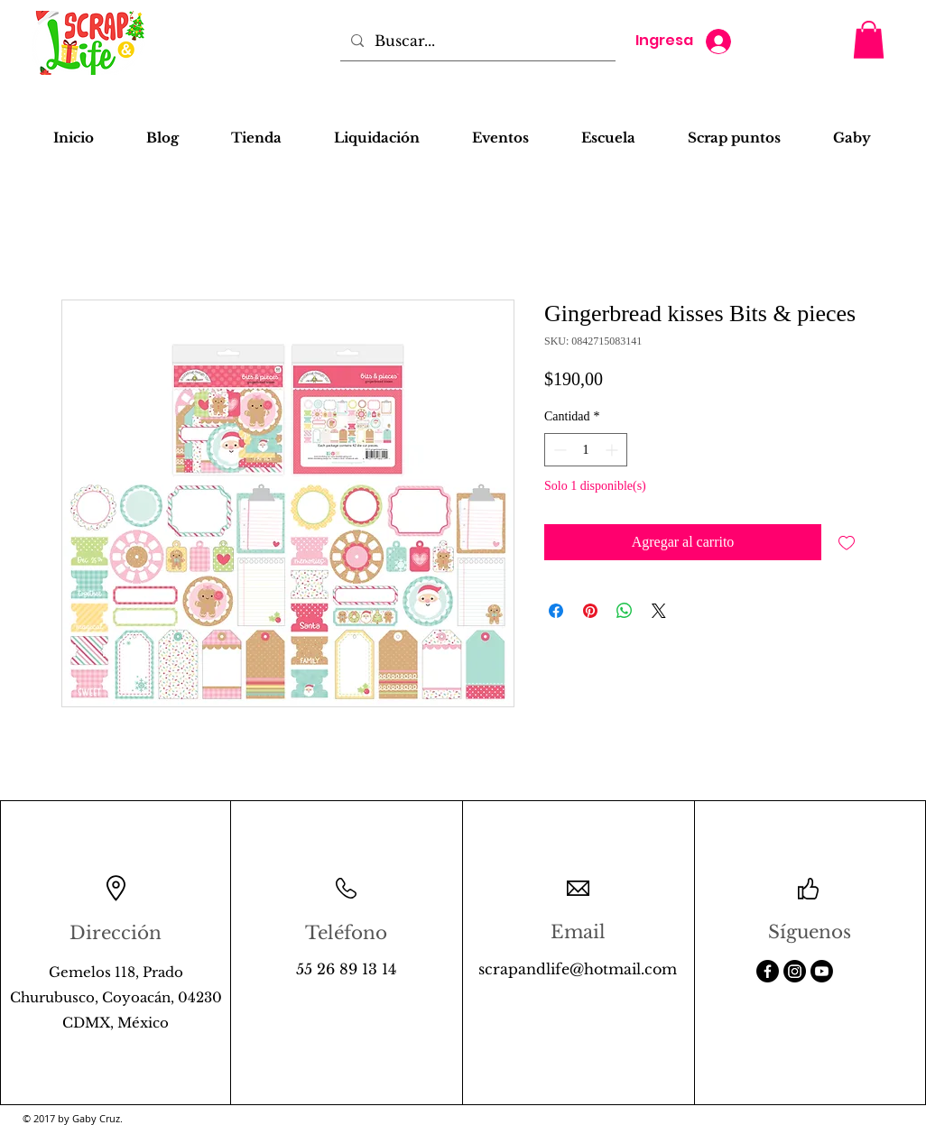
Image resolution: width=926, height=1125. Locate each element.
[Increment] (613, 450)
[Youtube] (821, 971)
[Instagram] (794, 971)
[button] (868, 40)
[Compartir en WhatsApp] (624, 611)
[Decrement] (558, 450)
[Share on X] (659, 611)
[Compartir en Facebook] (556, 611)
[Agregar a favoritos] (847, 542)
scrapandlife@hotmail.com (577, 969)
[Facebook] (767, 971)
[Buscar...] (476, 40)
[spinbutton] (585, 450)
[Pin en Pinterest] (590, 611)
